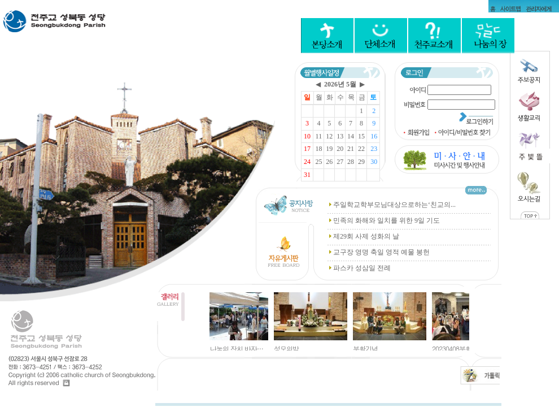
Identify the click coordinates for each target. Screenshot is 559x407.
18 (318, 149)
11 (319, 136)
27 (340, 162)
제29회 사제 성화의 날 (366, 236)
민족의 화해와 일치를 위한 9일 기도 (386, 220)
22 (361, 149)
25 (318, 162)
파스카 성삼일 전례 (362, 268)
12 (329, 136)
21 (350, 149)
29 (361, 162)
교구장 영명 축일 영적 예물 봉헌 (381, 252)
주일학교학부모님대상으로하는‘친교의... (394, 205)
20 (340, 149)
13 (340, 136)
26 (329, 162)
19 (329, 149)
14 (350, 136)
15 (361, 136)
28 (350, 162)
